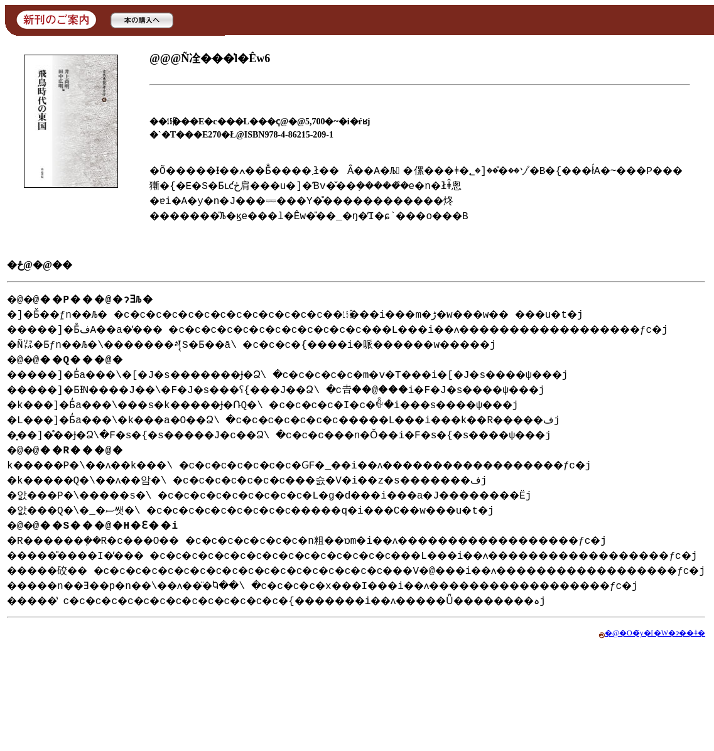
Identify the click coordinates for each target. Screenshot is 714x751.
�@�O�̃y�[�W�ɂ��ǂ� (658, 723)
